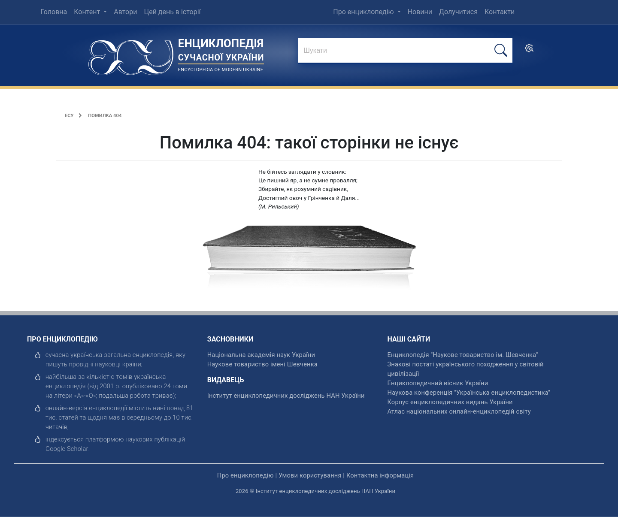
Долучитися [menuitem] (458, 12)
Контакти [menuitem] (500, 12)
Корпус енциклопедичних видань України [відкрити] (450, 402)
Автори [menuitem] (125, 12)
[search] (529, 51)
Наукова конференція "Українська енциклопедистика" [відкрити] (469, 392)
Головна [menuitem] (53, 12)
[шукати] (501, 50)
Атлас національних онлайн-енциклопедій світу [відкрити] (459, 411)
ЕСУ (69, 115)
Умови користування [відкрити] (310, 475)
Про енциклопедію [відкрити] (245, 475)
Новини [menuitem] (420, 12)
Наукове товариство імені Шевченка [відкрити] (262, 364)
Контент (88, 12)
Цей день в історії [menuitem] (172, 12)
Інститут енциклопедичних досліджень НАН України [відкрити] (286, 395)
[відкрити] (66, 449)
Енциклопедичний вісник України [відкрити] (438, 383)
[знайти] (405, 51)
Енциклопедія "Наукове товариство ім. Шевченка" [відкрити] (463, 355)
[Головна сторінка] (131, 55)
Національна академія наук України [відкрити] (261, 355)
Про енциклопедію (364, 12)
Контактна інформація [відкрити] (380, 475)
